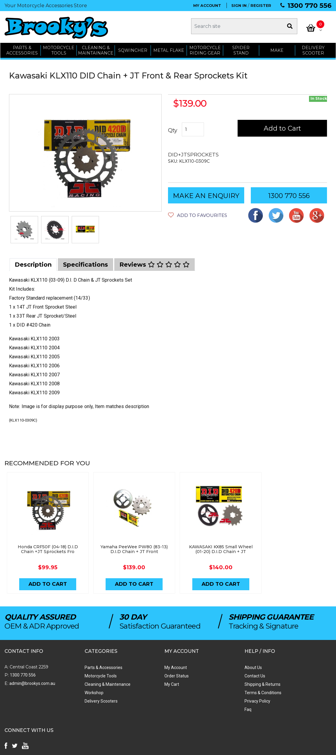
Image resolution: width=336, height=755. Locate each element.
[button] (197, 213)
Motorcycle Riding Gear (205, 48)
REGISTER (260, 5)
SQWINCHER (132, 48)
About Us (204, 665)
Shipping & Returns (214, 682)
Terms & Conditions (214, 690)
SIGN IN (239, 5)
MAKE (277, 48)
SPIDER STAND (241, 48)
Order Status (144, 673)
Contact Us (206, 673)
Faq (199, 707)
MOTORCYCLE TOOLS (58, 48)
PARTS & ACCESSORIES (22, 48)
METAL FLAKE (168, 48)
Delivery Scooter (313, 48)
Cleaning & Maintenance (91, 682)
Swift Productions (85, 747)
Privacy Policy (209, 699)
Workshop (77, 690)
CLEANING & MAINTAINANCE (95, 48)
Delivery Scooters (84, 699)
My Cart (139, 682)
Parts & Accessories (87, 665)
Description (33, 263)
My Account (143, 665)
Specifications (85, 263)
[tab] (33, 263)
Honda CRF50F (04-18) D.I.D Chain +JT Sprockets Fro (45, 546)
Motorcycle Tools (84, 673)
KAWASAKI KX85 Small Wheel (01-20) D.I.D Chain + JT (209, 546)
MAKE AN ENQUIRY (206, 194)
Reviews (154, 263)
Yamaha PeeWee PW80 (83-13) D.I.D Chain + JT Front (127, 546)
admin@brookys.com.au (31, 681)
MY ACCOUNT (207, 5)
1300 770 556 (309, 5)
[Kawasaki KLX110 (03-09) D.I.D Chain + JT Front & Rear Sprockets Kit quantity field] (193, 128)
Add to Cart (283, 127)
